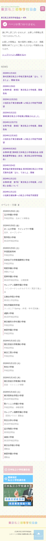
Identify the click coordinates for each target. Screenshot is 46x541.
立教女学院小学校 (12, 297)
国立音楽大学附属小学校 (15, 344)
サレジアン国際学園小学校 (16, 285)
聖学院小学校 (10, 237)
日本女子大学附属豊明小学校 (17, 260)
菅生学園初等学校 (12, 305)
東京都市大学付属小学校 (15, 322)
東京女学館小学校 (12, 445)
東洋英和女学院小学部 (14, 395)
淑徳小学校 (9, 437)
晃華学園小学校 (11, 276)
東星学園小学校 (11, 330)
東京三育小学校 (11, 352)
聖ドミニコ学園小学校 (14, 404)
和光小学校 (9, 367)
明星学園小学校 (11, 268)
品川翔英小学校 (11, 429)
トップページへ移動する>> (14, 55)
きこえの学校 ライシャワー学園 (18, 229)
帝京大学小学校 (11, 420)
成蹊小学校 (9, 313)
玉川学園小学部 (11, 215)
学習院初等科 (10, 252)
